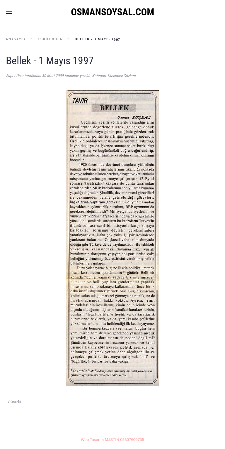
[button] (9, 11)
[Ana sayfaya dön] (112, 11)
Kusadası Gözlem (122, 75)
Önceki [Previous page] (14, 402)
